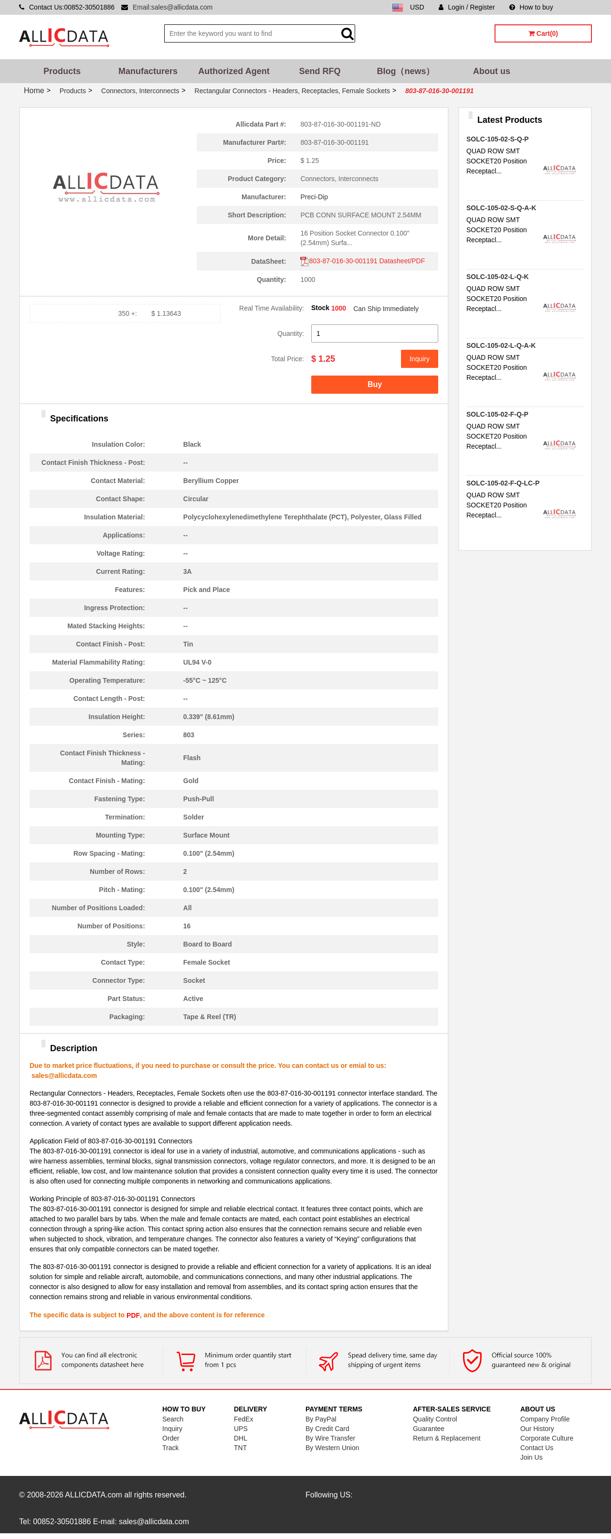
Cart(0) (543, 33)
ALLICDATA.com (93, 1495)
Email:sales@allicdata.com (173, 7)
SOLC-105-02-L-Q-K (497, 276)
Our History (537, 1428)
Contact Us (536, 1448)
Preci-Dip (314, 197)
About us (491, 71)
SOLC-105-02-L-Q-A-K (501, 345)
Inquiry (420, 359)
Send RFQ (319, 71)
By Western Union (332, 1448)
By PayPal (321, 1419)
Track (170, 1448)
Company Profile (545, 1419)
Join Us (531, 1457)
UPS (241, 1428)
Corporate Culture (546, 1438)
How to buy (531, 7)
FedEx (243, 1419)
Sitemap (580, 7)
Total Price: (287, 359)
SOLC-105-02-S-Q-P (497, 139)
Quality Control (435, 1419)
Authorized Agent (233, 71)
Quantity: (290, 333)
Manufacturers (148, 71)
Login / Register (467, 7)
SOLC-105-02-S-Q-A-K (501, 208)
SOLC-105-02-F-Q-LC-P (502, 483)
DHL (240, 1438)
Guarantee (428, 1428)
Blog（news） (405, 71)
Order (170, 1438)
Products (62, 71)
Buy (375, 384)
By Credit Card (327, 1428)
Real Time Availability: (271, 308)
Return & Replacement (447, 1438)
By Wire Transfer (330, 1438)
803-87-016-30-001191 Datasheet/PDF (362, 261)
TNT (240, 1448)
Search (172, 1419)
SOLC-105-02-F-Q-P (497, 414)
